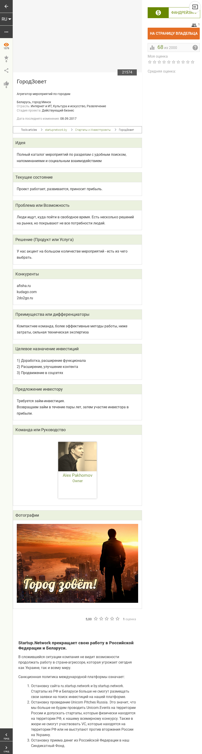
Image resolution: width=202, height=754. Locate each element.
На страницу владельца (175, 32)
